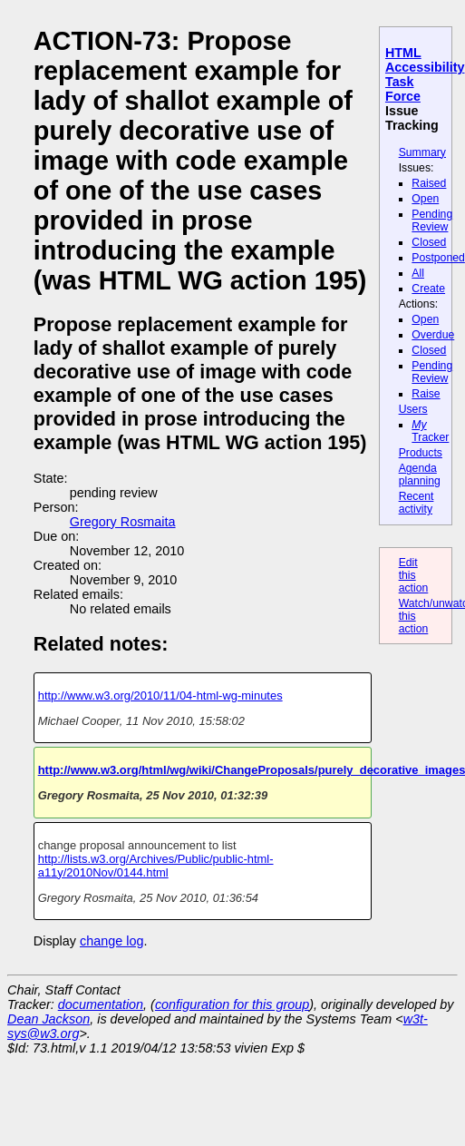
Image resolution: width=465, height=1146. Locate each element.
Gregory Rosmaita (123, 521)
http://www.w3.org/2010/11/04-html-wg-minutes (160, 695)
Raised (429, 183)
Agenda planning (420, 474)
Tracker (430, 431)
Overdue (433, 334)
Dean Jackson (48, 1019)
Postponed (438, 257)
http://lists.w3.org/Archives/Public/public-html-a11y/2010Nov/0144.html (156, 865)
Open (425, 198)
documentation (100, 1004)
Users (413, 409)
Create (428, 288)
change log (111, 941)
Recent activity (416, 502)
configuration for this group (232, 1004)
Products (420, 452)
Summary (422, 152)
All (418, 273)
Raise (426, 393)
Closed (429, 242)
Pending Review (432, 220)
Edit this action (414, 575)
